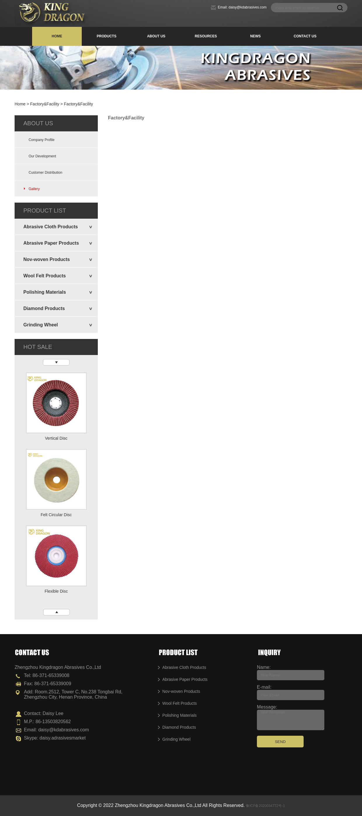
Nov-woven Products (46, 259)
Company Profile (39, 140)
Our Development (39, 156)
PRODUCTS (106, 36)
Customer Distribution (42, 172)
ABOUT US (156, 36)
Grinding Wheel (40, 324)
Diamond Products (44, 308)
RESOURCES (206, 36)
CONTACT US (305, 36)
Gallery (31, 189)
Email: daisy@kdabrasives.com (238, 7)
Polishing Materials (44, 292)
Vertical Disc (56, 438)
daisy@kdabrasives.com (63, 729)
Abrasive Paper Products (51, 243)
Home (20, 104)
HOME (57, 36)
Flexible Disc (56, 591)
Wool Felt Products (44, 275)
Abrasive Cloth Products (50, 226)
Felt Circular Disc (56, 514)
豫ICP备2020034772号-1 (265, 806)
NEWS (255, 36)
